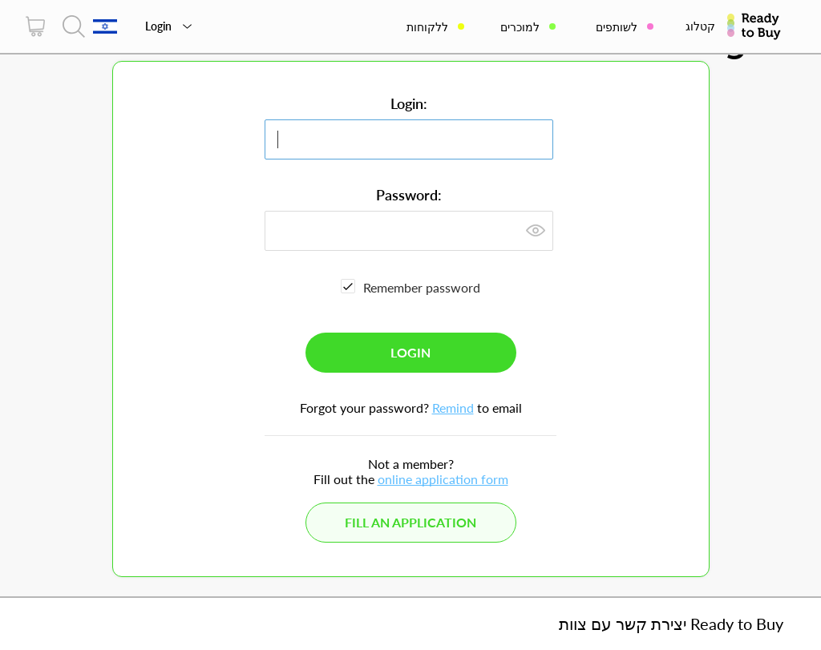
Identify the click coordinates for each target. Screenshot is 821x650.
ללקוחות (427, 27)
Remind (453, 407)
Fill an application (410, 522)
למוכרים (520, 27)
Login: (408, 103)
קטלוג (700, 26)
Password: (409, 195)
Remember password (421, 287)
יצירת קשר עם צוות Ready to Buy (671, 623)
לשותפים (616, 27)
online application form (443, 478)
